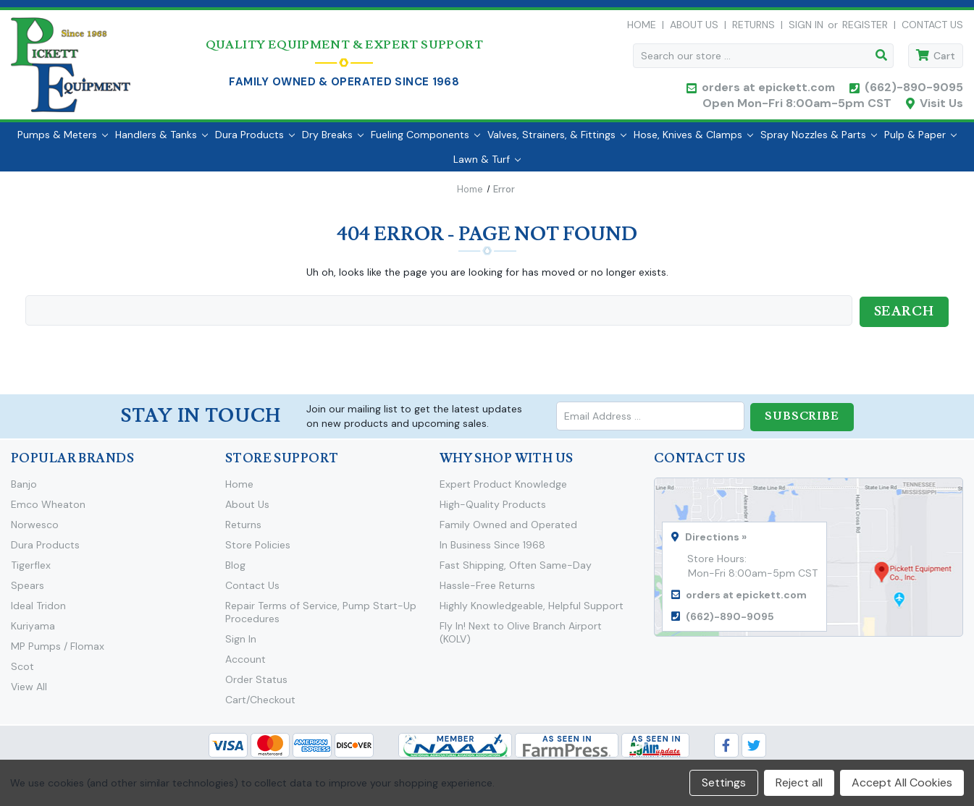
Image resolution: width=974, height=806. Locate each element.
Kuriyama (33, 630)
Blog (235, 570)
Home (641, 28)
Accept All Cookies (902, 782)
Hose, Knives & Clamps (693, 141)
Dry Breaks (333, 141)
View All (29, 691)
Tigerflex (31, 570)
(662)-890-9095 (914, 90)
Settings (724, 782)
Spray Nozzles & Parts (818, 141)
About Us (694, 28)
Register (865, 28)
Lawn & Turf (487, 165)
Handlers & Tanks (161, 141)
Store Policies (257, 549)
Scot (22, 671)
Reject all (799, 782)
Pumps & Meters (62, 141)
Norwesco (35, 529)
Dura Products (255, 141)
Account (245, 664)
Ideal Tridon (38, 610)
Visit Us (941, 106)
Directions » (716, 541)
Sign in (806, 28)
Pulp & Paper (920, 141)
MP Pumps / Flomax (57, 651)
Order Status (256, 684)
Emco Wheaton (48, 509)
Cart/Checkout (260, 704)
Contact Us (932, 28)
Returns (753, 28)
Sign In (240, 643)
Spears (27, 590)
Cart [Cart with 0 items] (944, 59)
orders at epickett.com (767, 90)
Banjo (24, 489)
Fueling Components (425, 141)
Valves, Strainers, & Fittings (556, 141)
